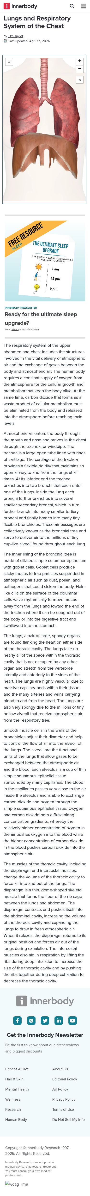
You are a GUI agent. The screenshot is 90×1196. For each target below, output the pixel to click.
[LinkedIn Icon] (58, 1109)
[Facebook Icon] (17, 1109)
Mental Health (17, 1177)
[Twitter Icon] (45, 1109)
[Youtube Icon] (72, 1109)
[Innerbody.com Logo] (20, 6)
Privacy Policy (63, 1187)
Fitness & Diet (17, 1157)
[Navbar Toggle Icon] (81, 6)
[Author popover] (15, 80)
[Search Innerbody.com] (72, 6)
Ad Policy (60, 1177)
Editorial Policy (64, 1167)
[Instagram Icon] (31, 1109)
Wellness (12, 1187)
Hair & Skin (14, 1167)
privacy (15, 373)
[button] (79, 106)
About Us (60, 1157)
